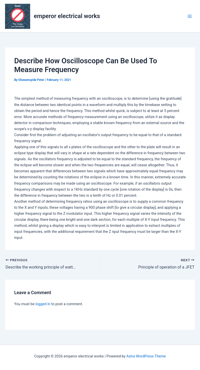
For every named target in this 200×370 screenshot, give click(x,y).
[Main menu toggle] (189, 16)
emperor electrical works (67, 16)
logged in (42, 304)
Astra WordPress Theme (146, 356)
